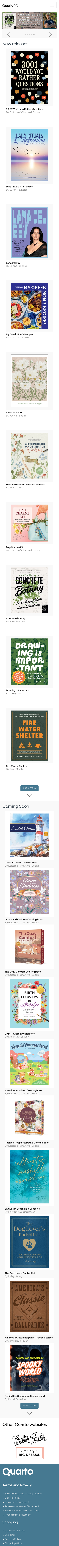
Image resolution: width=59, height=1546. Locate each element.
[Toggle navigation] (52, 5)
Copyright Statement (17, 1540)
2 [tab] (27, 34)
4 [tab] (32, 34)
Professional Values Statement (22, 1544)
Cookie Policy (12, 1536)
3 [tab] (29, 34)
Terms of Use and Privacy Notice (23, 1531)
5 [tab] (34, 34)
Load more (31, 806)
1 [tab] (25, 34)
